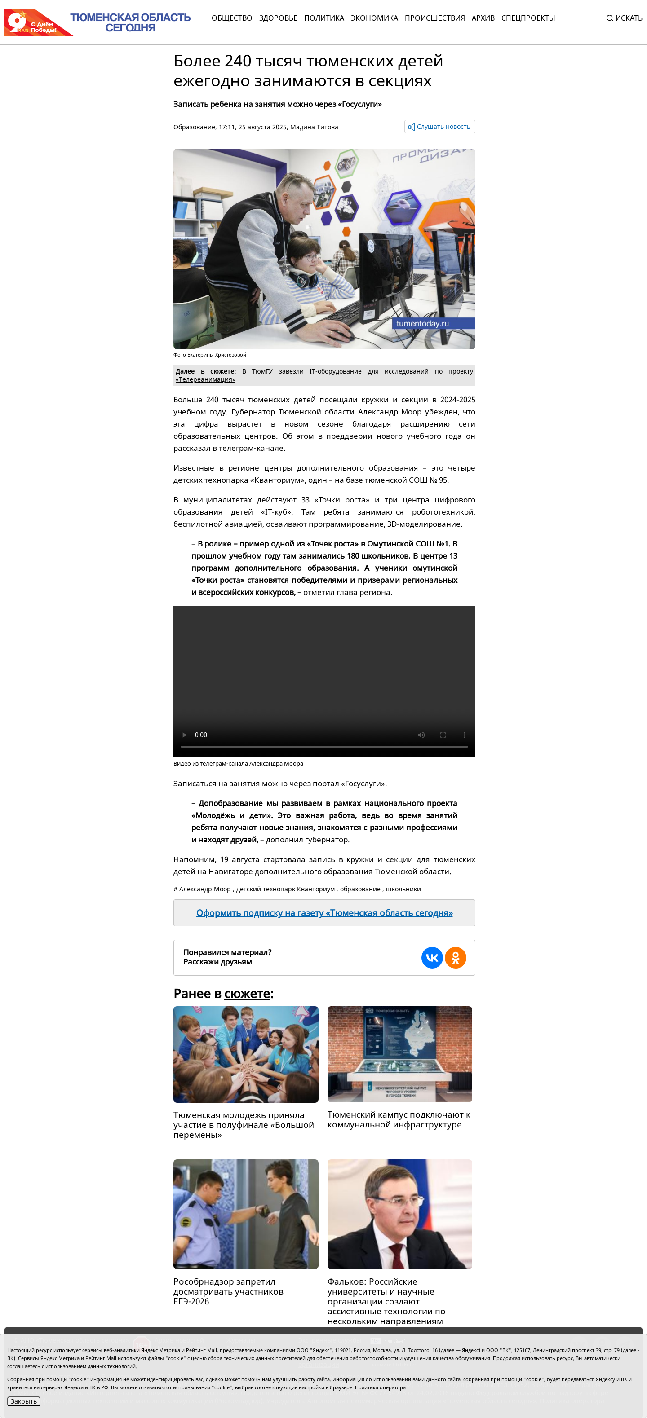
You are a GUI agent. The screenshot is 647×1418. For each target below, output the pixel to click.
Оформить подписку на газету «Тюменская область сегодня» (324, 913)
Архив (483, 18)
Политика (324, 18)
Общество (232, 18)
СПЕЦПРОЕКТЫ (528, 18)
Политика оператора (380, 1387)
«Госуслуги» (363, 783)
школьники (403, 889)
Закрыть (24, 1401)
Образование (194, 127)
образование (360, 889)
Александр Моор (205, 889)
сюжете (247, 993)
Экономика (374, 18)
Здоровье (278, 18)
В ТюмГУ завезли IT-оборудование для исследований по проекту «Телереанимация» (324, 375)
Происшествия (435, 18)
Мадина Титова (314, 127)
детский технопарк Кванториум (285, 889)
